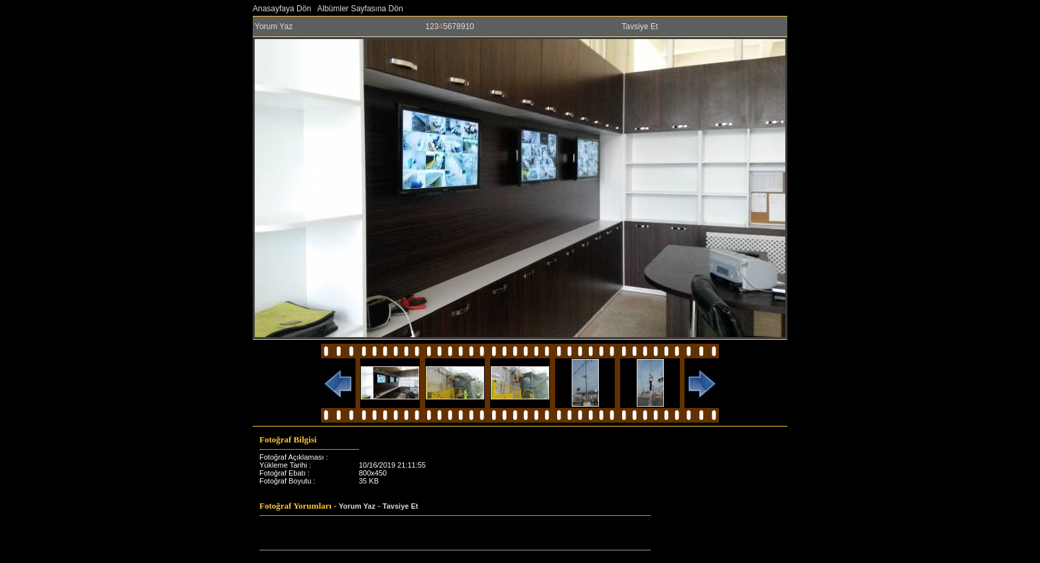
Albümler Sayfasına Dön (360, 8)
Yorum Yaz (273, 26)
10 (469, 26)
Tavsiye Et (639, 26)
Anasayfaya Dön (282, 8)
